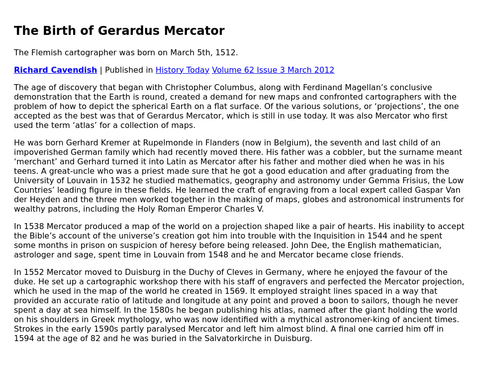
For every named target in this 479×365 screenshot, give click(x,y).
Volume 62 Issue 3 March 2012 (273, 70)
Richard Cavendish (55, 70)
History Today (182, 70)
